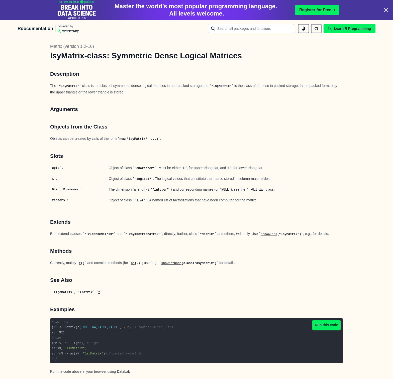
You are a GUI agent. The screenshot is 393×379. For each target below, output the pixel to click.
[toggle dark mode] (303, 28)
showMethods (171, 263)
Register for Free (317, 10)
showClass (269, 234)
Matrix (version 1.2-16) (72, 46)
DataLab (123, 371)
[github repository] (316, 28)
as (133, 263)
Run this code (326, 325)
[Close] (386, 10)
